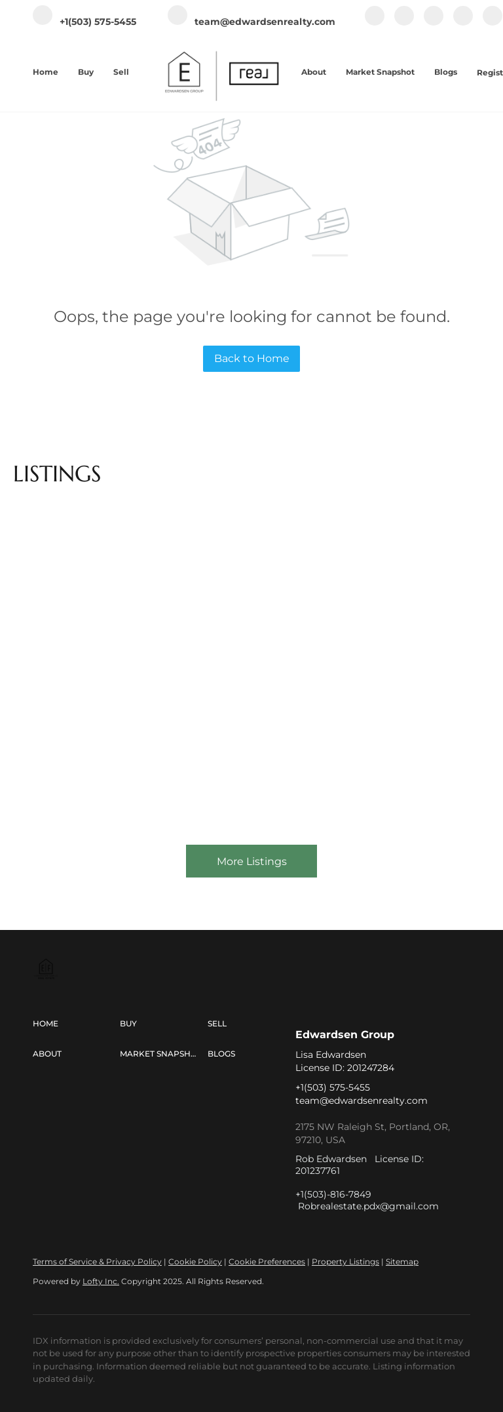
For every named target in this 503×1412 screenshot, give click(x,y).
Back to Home (251, 358)
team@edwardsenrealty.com (361, 1100)
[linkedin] (404, 23)
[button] (76, 1023)
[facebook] (374, 23)
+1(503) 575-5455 (332, 1087)
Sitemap (402, 1261)
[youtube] (463, 23)
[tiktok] (492, 23)
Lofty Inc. (101, 1281)
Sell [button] (121, 72)
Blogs (445, 72)
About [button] (313, 72)
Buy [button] (86, 72)
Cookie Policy (195, 1261)
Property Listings (345, 1261)
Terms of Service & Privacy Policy (97, 1261)
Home (45, 72)
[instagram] (433, 23)
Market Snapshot (380, 72)
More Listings (252, 861)
